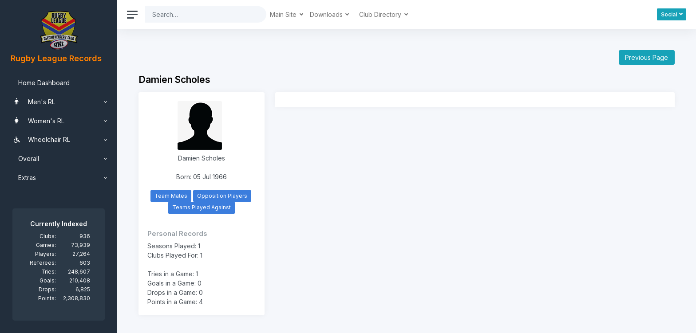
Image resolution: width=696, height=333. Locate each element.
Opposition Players (222, 195)
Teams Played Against (201, 207)
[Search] (199, 14)
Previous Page (646, 57)
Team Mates (170, 195)
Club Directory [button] (381, 14)
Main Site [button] (284, 14)
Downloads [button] (327, 14)
